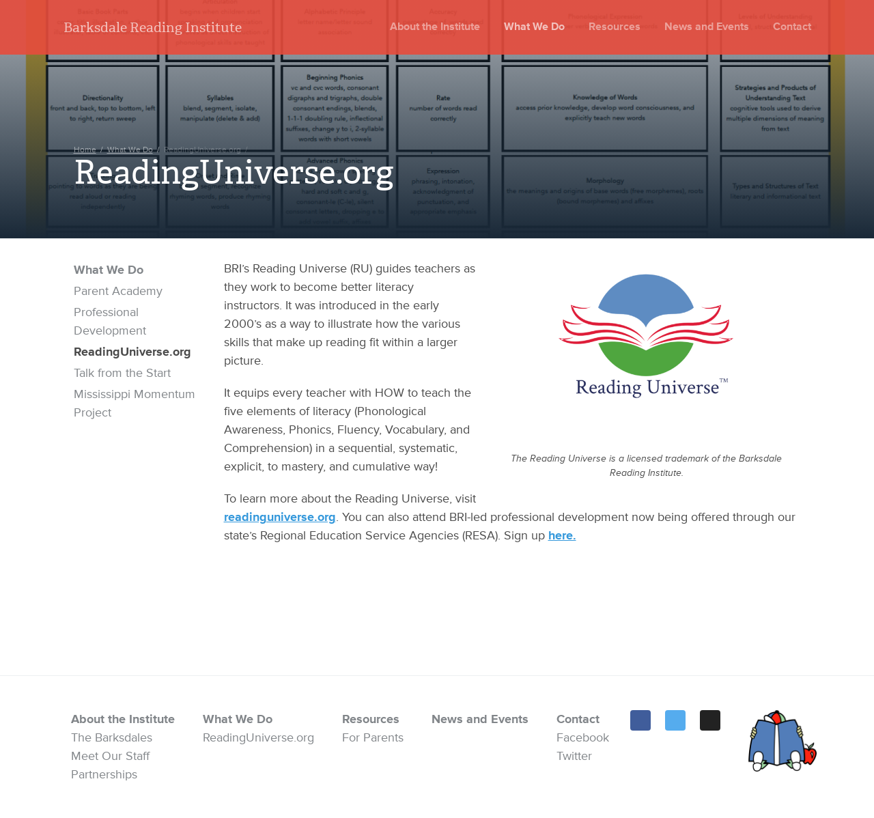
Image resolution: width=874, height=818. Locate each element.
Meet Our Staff (110, 755)
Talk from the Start (122, 372)
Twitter (574, 755)
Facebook (582, 737)
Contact (792, 26)
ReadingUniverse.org (132, 351)
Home (85, 150)
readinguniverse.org (280, 516)
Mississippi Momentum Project (134, 403)
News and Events (706, 26)
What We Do (534, 26)
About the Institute (435, 26)
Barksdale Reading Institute (153, 27)
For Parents (373, 737)
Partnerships (104, 774)
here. (562, 535)
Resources (614, 26)
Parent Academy (118, 290)
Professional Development (110, 321)
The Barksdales (111, 737)
